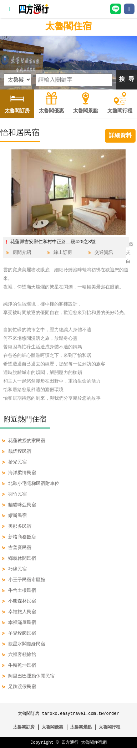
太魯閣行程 (109, 727)
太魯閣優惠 (52, 727)
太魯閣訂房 (24, 727)
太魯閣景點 (81, 727)
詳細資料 (120, 136)
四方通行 (69, 742)
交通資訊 (104, 253)
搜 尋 (126, 79)
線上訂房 (63, 253)
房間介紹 (21, 253)
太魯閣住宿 (68, 26)
